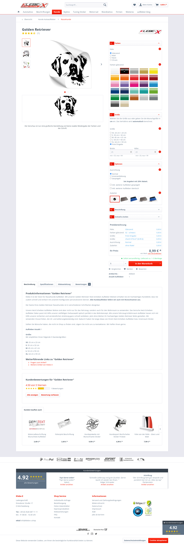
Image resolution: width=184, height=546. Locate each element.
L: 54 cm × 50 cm (118, 140)
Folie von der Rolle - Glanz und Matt (147, 435)
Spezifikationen (46, 284)
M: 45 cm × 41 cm (119, 137)
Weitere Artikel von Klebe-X (40, 365)
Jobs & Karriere (98, 514)
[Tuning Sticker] (79, 12)
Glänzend (116, 53)
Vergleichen (115, 269)
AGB (93, 512)
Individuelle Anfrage (62, 500)
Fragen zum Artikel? (37, 362)
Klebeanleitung (64, 284)
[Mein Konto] (145, 4)
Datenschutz (97, 506)
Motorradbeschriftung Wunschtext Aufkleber (37, 435)
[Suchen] (104, 4)
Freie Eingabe (117, 144)
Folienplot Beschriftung (64, 434)
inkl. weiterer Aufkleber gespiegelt (126, 185)
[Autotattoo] (28, 12)
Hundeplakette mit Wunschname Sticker (92, 435)
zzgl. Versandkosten (154, 253)
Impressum (96, 509)
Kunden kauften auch (33, 410)
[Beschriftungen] (43, 12)
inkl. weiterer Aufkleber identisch (125, 188)
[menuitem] (86, 4)
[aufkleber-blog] (144, 12)
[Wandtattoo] (107, 12)
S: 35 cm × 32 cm (119, 135)
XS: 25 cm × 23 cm (119, 133)
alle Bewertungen (31, 483)
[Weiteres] (130, 12)
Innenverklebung (119, 176)
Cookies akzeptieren (158, 540)
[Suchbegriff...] (86, 4)
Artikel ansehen (66, 484)
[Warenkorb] (161, 4)
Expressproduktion (61, 509)
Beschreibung (29, 284)
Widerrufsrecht (98, 503)
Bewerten (141, 269)
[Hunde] (57, 12)
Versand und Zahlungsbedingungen (106, 500)
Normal (115, 174)
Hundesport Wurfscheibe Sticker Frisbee (119, 435)
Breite (121, 150)
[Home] (18, 12)
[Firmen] (119, 12)
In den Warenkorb (148, 263)
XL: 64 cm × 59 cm (119, 142)
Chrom (114, 60)
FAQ (55, 514)
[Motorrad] (94, 12)
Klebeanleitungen (61, 512)
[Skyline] (66, 12)
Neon (114, 58)
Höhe (146, 150)
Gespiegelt (116, 178)
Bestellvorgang (60, 503)
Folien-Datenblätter (62, 506)
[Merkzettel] (134, 4)
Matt (114, 55)
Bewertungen (83, 284)
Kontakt (57, 517)
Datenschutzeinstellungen (135, 540)
